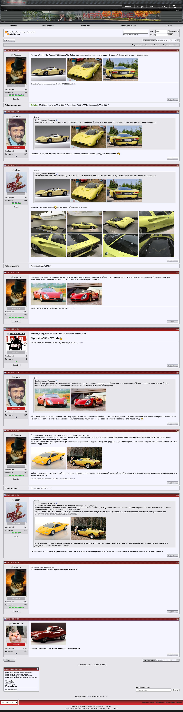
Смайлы (8, 682)
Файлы (153, 6)
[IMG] (6, 684)
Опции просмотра (169, 45)
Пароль (152, 35)
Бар (24, 32)
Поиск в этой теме (152, 45)
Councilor (16, 99)
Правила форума (11, 689)
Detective (16, 365)
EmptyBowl (72, 105)
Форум (140, 6)
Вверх (179, 702)
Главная (127, 6)
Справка (13, 25)
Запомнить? (173, 31)
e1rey (52, 105)
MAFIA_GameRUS (17, 334)
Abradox (17, 55)
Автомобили (31, 32)
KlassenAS (93, 105)
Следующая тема (98, 664)
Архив (173, 702)
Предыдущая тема (84, 664)
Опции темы (136, 45)
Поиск (169, 25)
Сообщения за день (128, 25)
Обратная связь (148, 702)
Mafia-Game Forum (14, 32)
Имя (151, 31)
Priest (16, 207)
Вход (164, 6)
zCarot (108, 708)
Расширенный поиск (130, 34)
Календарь (85, 25)
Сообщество (48, 25)
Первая (159, 40)
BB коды (8, 681)
